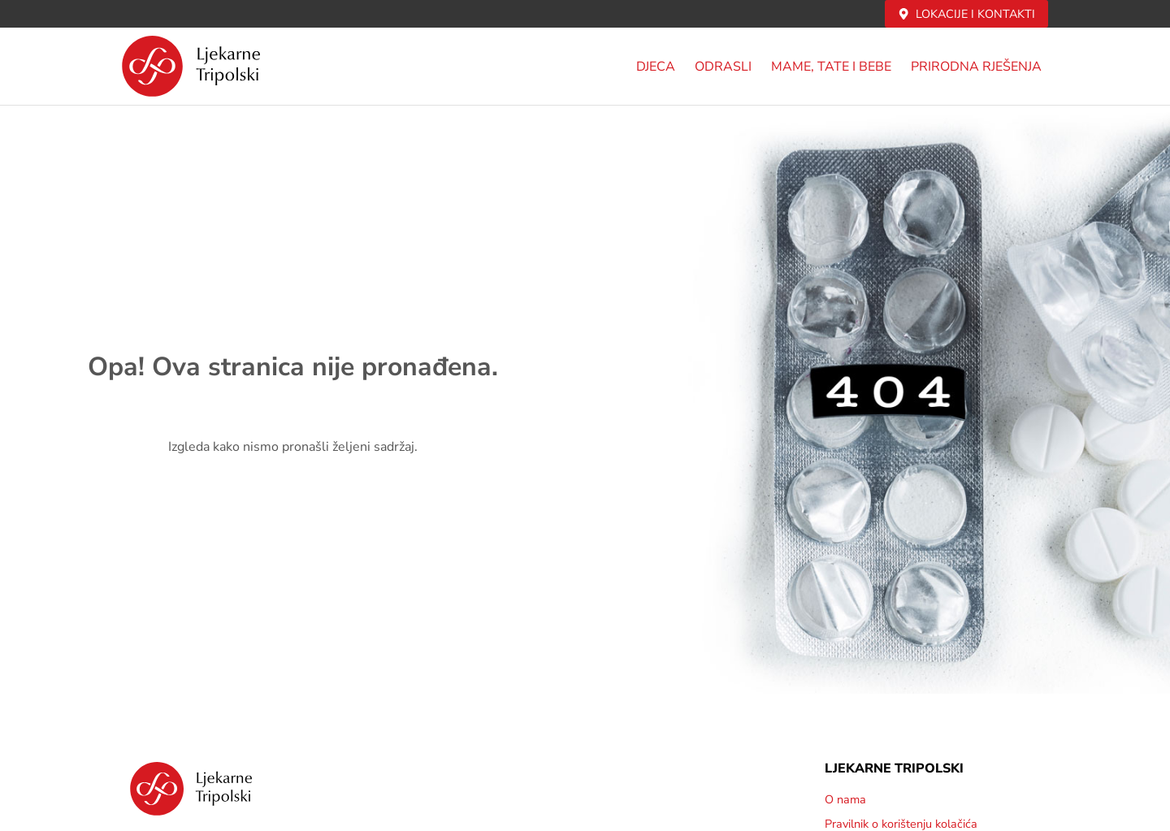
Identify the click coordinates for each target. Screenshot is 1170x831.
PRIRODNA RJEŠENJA (976, 67)
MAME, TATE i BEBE (831, 67)
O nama (845, 799)
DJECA (655, 67)
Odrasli (723, 67)
